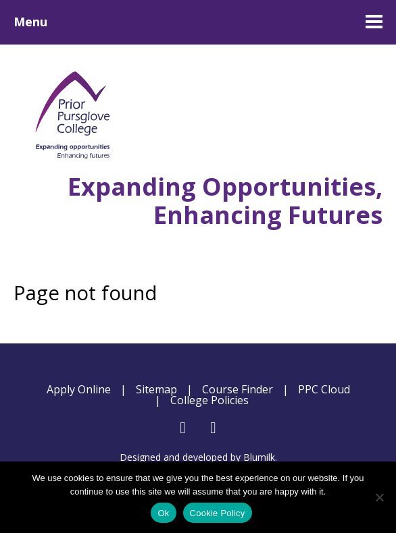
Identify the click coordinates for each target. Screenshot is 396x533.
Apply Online (79, 389)
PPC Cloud (324, 389)
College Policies (209, 400)
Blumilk (259, 457)
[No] (379, 497)
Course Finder (237, 389)
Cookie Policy (217, 513)
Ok (163, 513)
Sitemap (156, 389)
